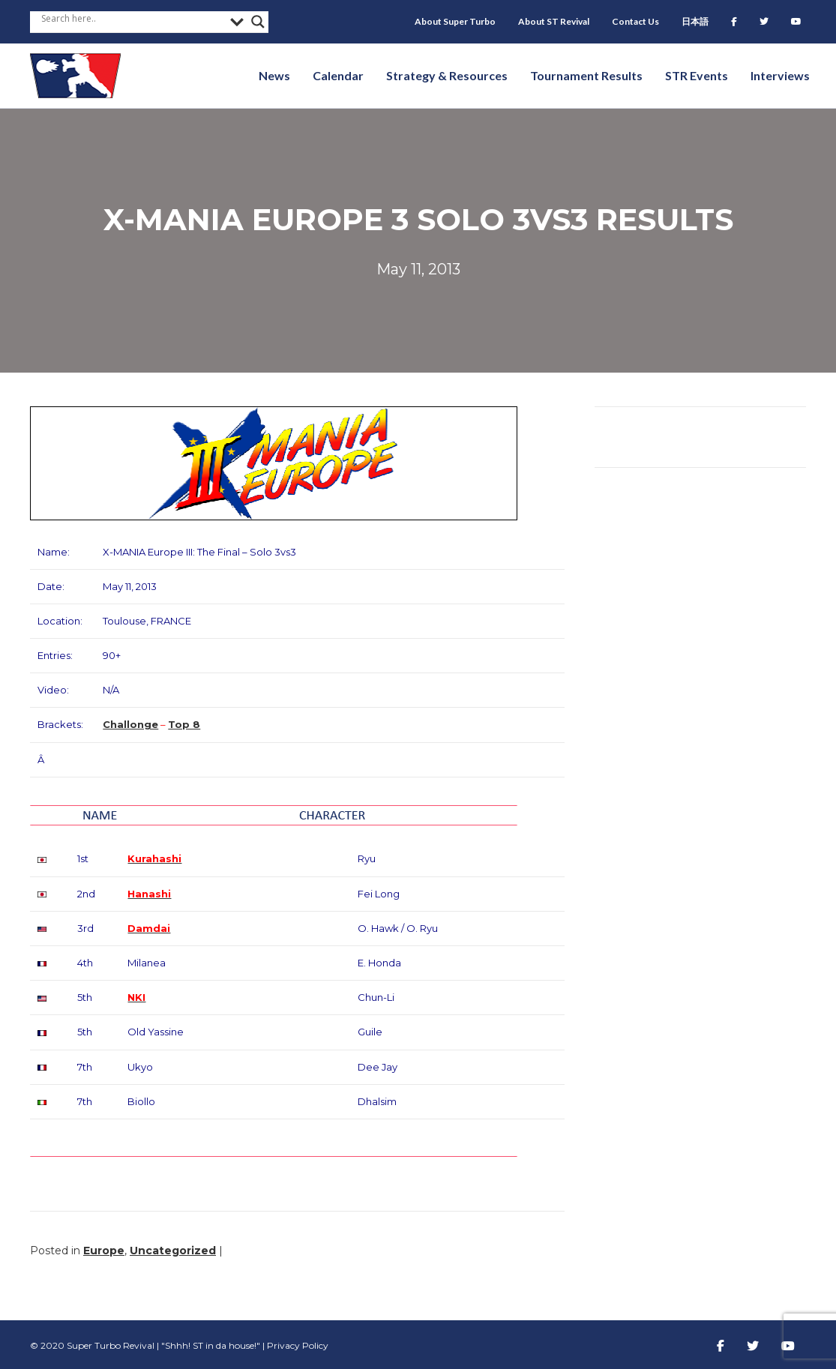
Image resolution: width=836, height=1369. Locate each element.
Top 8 (184, 724)
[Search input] (132, 17)
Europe (103, 1250)
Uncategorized (173, 1250)
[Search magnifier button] (257, 21)
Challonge (130, 724)
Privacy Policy (297, 1345)
